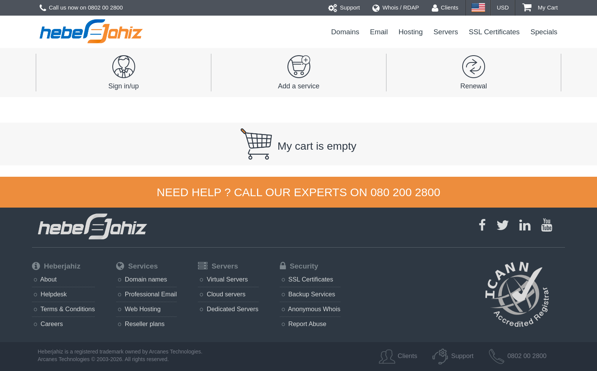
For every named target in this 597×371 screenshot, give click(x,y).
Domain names (141, 279)
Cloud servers (221, 294)
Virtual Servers (222, 279)
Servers (446, 32)
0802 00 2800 (105, 7)
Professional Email (146, 294)
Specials (543, 32)
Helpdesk (49, 294)
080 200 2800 (405, 192)
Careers (47, 323)
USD (503, 7)
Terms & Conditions (63, 308)
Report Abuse (303, 323)
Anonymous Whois (310, 308)
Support (344, 7)
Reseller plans (140, 323)
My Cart (540, 7)
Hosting (411, 32)
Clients (445, 7)
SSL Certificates (494, 32)
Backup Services (307, 294)
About (44, 279)
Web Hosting (138, 308)
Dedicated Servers (228, 308)
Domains (345, 32)
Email (379, 32)
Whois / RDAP (395, 7)
